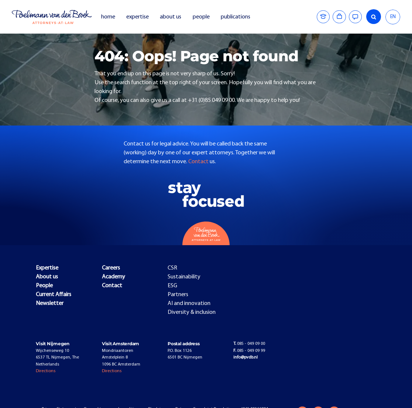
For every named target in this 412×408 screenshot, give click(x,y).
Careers (111, 268)
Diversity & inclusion (192, 312)
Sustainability (184, 277)
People (44, 286)
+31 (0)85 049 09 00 (211, 100)
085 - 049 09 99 (249, 351)
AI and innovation (189, 303)
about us (170, 17)
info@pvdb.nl (245, 357)
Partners (178, 295)
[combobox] (392, 17)
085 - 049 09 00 (249, 344)
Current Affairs (53, 295)
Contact (199, 162)
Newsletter (49, 303)
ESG (172, 286)
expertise (137, 17)
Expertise (47, 268)
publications (236, 17)
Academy (113, 277)
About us (47, 277)
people (201, 17)
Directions (45, 371)
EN (393, 16)
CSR (172, 268)
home (108, 17)
